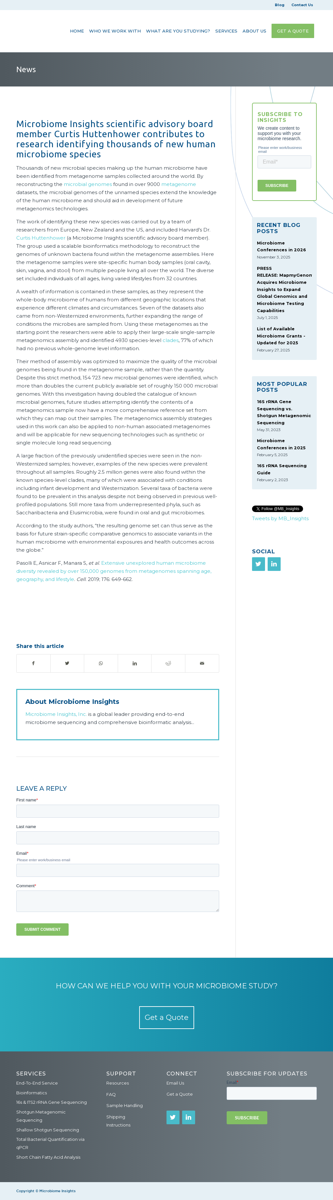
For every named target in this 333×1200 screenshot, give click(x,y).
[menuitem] (77, 31)
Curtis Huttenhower (40, 238)
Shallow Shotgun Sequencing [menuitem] (47, 1129)
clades (171, 340)
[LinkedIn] (274, 564)
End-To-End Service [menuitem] (37, 1083)
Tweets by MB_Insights (280, 518)
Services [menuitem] (31, 1073)
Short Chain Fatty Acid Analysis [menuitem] (48, 1157)
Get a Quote (167, 1017)
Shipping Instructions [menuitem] (118, 1120)
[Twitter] (258, 564)
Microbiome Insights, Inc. (56, 714)
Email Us (175, 1083)
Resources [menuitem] (117, 1083)
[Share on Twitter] (67, 663)
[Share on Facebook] (33, 663)
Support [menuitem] (121, 1073)
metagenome (178, 184)
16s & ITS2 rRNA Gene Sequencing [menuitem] (51, 1102)
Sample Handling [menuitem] (124, 1105)
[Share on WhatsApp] (101, 663)
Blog (280, 5)
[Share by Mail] (202, 663)
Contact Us (302, 5)
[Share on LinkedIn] (135, 663)
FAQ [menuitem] (111, 1094)
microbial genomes (88, 184)
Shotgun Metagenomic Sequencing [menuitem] (41, 1116)
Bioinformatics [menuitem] (31, 1092)
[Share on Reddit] (168, 663)
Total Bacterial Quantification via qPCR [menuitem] (50, 1143)
